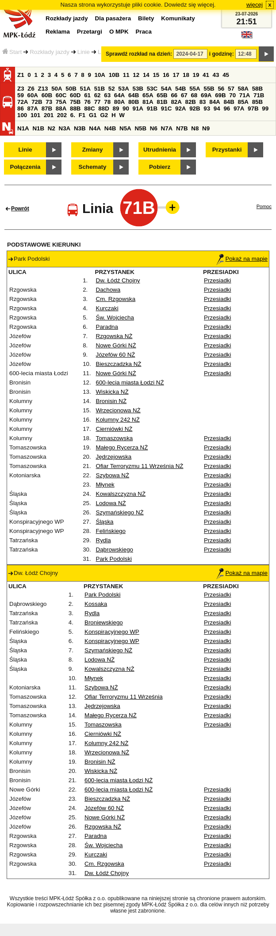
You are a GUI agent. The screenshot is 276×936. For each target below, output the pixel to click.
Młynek (105, 484)
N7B (182, 128)
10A (100, 75)
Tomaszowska (114, 438)
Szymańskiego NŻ (120, 512)
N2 (51, 128)
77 (97, 102)
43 (216, 75)
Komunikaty (178, 18)
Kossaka (95, 604)
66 (174, 95)
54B (180, 88)
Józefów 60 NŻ (115, 354)
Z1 (20, 75)
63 (107, 95)
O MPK (119, 31)
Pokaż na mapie (242, 258)
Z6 (30, 88)
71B (258, 95)
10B (114, 75)
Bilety (146, 18)
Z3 (20, 88)
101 (35, 115)
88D (103, 108)
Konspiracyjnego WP (111, 631)
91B (152, 108)
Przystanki (227, 149)
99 (265, 108)
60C (61, 95)
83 (202, 102)
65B (162, 95)
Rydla (103, 540)
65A (147, 95)
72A (22, 102)
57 (231, 88)
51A (85, 88)
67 (184, 95)
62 (97, 95)
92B (194, 108)
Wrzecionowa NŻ (118, 410)
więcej (254, 4)
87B (47, 108)
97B (253, 108)
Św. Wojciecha (115, 317)
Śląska (105, 521)
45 (225, 75)
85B (257, 102)
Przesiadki (217, 280)
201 (49, 115)
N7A (167, 128)
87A (32, 108)
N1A (23, 128)
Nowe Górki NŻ (116, 345)
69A (206, 95)
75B (75, 102)
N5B (140, 128)
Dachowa (108, 289)
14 (146, 75)
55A (194, 88)
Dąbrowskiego (114, 549)
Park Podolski (114, 559)
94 (217, 108)
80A (119, 102)
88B (75, 108)
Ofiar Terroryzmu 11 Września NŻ (140, 466)
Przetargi (89, 31)
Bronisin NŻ (111, 401)
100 (22, 115)
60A (32, 95)
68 (194, 95)
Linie (83, 52)
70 (232, 95)
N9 (206, 128)
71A (244, 95)
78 (107, 102)
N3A (65, 128)
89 (115, 108)
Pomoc (264, 206)
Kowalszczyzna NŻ (121, 494)
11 (126, 75)
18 (186, 75)
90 (126, 108)
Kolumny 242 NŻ (118, 419)
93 (206, 108)
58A (243, 88)
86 (20, 108)
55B (208, 88)
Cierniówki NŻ (114, 429)
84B (228, 102)
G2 (104, 115)
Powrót (20, 208)
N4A (95, 128)
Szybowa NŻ (113, 475)
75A (61, 102)
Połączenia (25, 167)
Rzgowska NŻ (114, 336)
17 (175, 75)
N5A (125, 128)
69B (220, 95)
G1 (93, 115)
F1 (82, 115)
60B (47, 95)
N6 (153, 128)
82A (176, 102)
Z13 (43, 88)
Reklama (58, 31)
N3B (80, 128)
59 (20, 95)
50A (56, 88)
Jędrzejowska (114, 456)
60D (75, 95)
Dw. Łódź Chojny (118, 280)
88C (89, 108)
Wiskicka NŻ (112, 391)
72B (36, 102)
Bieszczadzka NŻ (119, 364)
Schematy (93, 167)
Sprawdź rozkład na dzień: (139, 54)
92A (180, 108)
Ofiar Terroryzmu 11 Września (123, 696)
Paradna (107, 326)
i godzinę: (221, 54)
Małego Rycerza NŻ (122, 447)
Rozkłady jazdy (49, 52)
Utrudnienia (159, 149)
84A (214, 102)
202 (62, 115)
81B (162, 102)
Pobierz (159, 167)
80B (133, 102)
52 (111, 88)
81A (147, 102)
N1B (38, 128)
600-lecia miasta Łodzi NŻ (130, 382)
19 (196, 75)
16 (166, 75)
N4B (110, 128)
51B (99, 88)
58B (257, 88)
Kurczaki (107, 308)
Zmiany (92, 149)
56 (221, 88)
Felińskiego (111, 531)
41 (206, 75)
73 (49, 102)
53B (138, 88)
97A (239, 108)
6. (72, 115)
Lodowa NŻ (111, 503)
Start (12, 52)
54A (166, 88)
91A (138, 108)
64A (119, 95)
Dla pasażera (113, 18)
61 (87, 95)
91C (166, 108)
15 (156, 75)
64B (133, 95)
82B (190, 102)
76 (87, 102)
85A (243, 102)
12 (136, 75)
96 (226, 108)
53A (123, 88)
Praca (144, 31)
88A (61, 108)
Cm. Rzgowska (116, 299)
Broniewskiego (103, 622)
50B (70, 88)
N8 (195, 128)
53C (152, 88)
